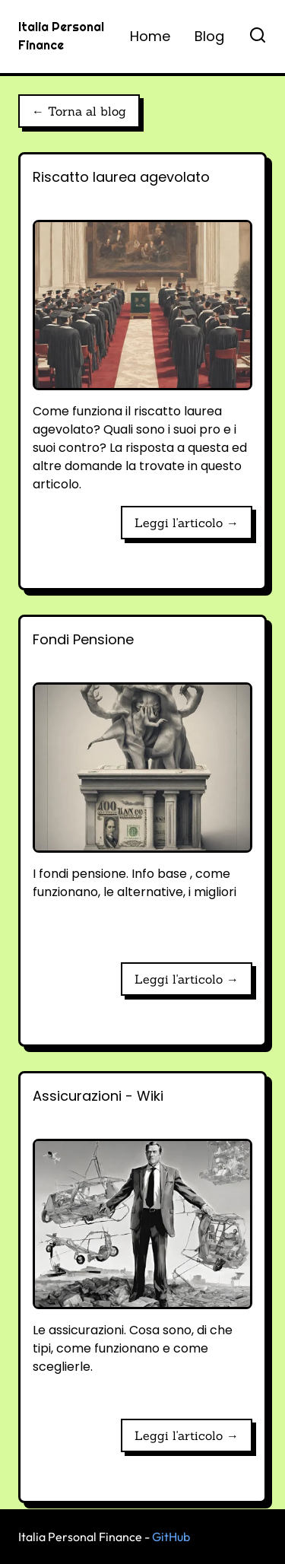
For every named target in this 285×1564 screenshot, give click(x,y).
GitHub (171, 1536)
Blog (209, 36)
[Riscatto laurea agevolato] (142, 330)
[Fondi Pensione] (142, 789)
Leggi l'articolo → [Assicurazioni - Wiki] (187, 1435)
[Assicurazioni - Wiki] (142, 1246)
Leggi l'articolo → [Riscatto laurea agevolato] (187, 522)
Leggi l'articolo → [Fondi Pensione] (187, 979)
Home (150, 36)
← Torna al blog (79, 111)
